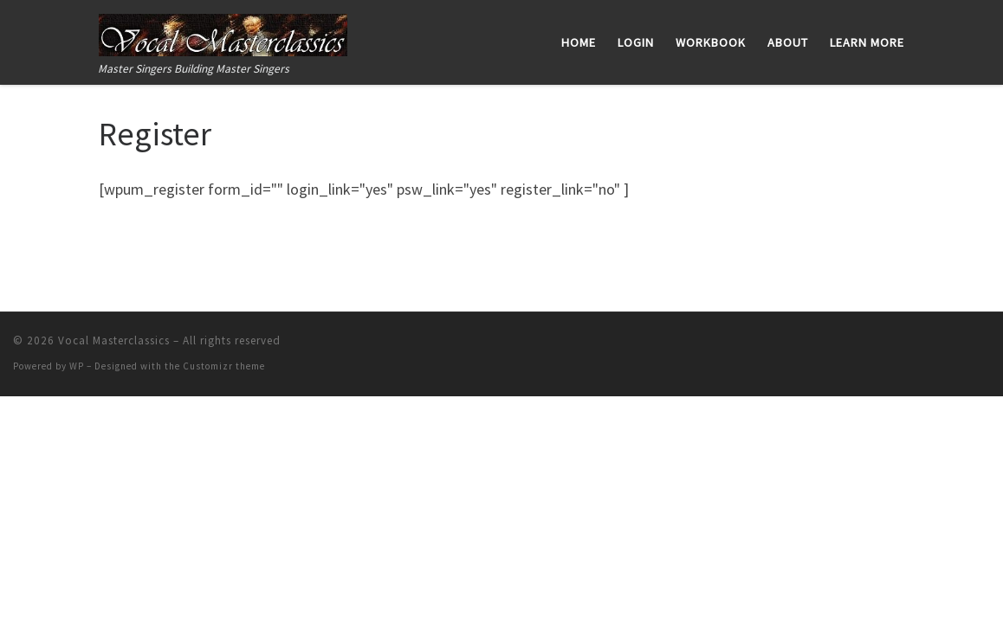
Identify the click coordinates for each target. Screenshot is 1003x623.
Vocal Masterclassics (114, 340)
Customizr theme (224, 366)
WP (76, 366)
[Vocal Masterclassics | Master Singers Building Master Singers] (223, 31)
